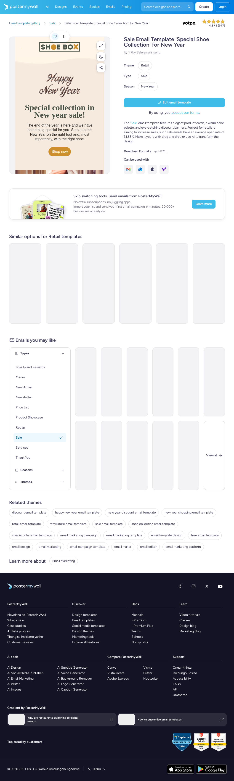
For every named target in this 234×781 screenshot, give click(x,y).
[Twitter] (206, 586)
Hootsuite (150, 678)
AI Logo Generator (70, 684)
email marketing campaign (79, 535)
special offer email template (32, 535)
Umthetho (180, 695)
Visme (147, 668)
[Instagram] (193, 586)
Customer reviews (20, 642)
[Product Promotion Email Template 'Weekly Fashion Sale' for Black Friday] (188, 381)
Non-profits (139, 642)
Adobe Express (118, 678)
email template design (166, 535)
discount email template (29, 512)
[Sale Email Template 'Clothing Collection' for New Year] (135, 283)
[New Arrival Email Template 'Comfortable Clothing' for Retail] (137, 455)
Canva (111, 668)
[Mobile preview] (64, 36)
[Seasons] (63, 470)
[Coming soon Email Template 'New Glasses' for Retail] (85, 381)
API (175, 689)
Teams (136, 631)
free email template (205, 535)
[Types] (63, 353)
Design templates (84, 615)
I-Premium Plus (142, 626)
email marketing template (124, 535)
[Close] (214, 455)
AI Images (14, 689)
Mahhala (137, 615)
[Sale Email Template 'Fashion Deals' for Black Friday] (163, 381)
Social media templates (88, 626)
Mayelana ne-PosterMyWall (26, 615)
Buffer (147, 673)
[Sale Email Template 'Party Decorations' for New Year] (25, 283)
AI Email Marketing (20, 678)
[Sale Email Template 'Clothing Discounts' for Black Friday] (214, 381)
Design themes (83, 631)
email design (21, 547)
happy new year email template (77, 512)
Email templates (83, 620)
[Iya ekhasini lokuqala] (18, 6)
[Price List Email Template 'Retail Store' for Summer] (85, 455)
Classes (185, 620)
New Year (148, 86)
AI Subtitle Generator (72, 668)
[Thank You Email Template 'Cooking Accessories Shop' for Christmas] (111, 455)
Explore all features (85, 642)
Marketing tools (83, 637)
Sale (144, 76)
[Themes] (63, 482)
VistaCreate (116, 673)
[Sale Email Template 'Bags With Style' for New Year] (98, 283)
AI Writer (13, 684)
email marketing (50, 547)
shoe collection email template (153, 524)
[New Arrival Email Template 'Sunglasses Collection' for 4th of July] (163, 455)
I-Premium (138, 620)
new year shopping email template (189, 512)
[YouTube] (220, 586)
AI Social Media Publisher (25, 673)
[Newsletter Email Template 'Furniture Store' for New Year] (209, 283)
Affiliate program (19, 631)
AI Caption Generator (72, 689)
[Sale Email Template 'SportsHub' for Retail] (188, 455)
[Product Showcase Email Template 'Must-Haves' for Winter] (137, 381)
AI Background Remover (74, 678)
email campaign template (88, 547)
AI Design (14, 668)
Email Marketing (63, 561)
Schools (137, 637)
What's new (15, 620)
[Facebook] (180, 586)
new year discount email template (132, 512)
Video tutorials (189, 615)
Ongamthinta (182, 668)
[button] (101, 45)
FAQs (177, 684)
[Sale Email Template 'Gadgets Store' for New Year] (62, 283)
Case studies (16, 626)
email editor (148, 547)
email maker (122, 547)
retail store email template (68, 524)
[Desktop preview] (55, 36)
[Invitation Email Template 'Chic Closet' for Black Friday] (172, 283)
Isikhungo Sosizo (185, 673)
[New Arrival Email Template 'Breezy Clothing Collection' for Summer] (111, 381)
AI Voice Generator (71, 673)
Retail (145, 65)
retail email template (26, 524)
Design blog (187, 626)
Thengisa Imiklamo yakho (25, 637)
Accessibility (182, 678)
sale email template (109, 524)
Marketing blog (190, 631)
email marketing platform (183, 547)
